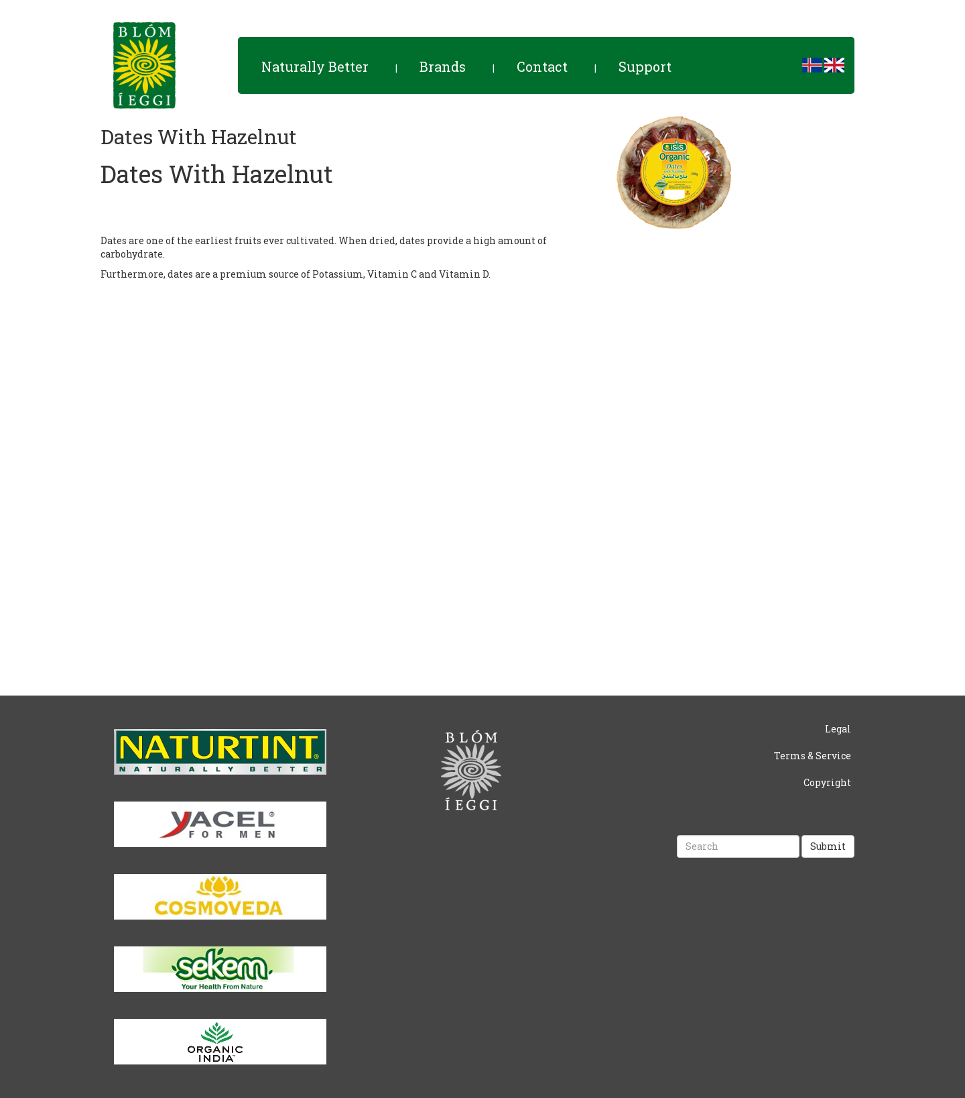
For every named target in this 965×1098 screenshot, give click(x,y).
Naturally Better (315, 66)
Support (645, 66)
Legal (838, 728)
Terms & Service (812, 755)
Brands (443, 66)
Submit (828, 846)
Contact (542, 66)
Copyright (827, 782)
